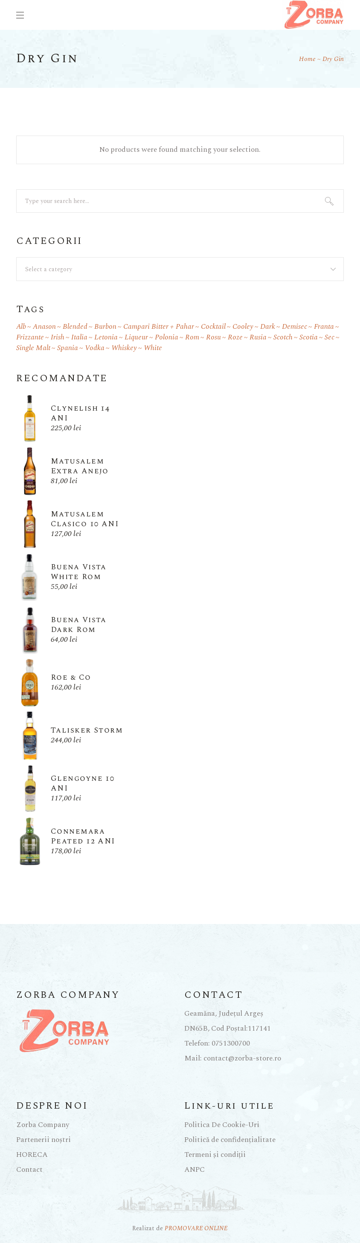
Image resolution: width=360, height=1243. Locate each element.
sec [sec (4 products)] (329, 337)
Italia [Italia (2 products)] (79, 337)
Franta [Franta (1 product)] (324, 327)
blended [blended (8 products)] (75, 327)
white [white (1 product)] (153, 348)
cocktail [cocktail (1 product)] (213, 327)
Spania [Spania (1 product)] (67, 348)
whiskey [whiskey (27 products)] (124, 348)
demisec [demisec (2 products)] (294, 327)
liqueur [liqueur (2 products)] (136, 337)
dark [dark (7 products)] (267, 327)
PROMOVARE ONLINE (196, 1228)
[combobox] (180, 269)
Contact (29, 1169)
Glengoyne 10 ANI (82, 783)
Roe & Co (71, 677)
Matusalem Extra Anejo (80, 466)
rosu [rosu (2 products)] (213, 337)
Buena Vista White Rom (79, 571)
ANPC (194, 1169)
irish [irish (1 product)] (57, 337)
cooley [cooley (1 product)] (242, 327)
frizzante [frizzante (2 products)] (30, 337)
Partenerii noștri (43, 1139)
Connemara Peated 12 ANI (83, 836)
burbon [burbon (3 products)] (105, 327)
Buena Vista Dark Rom (79, 624)
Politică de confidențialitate (230, 1139)
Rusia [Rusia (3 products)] (258, 337)
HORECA (32, 1154)
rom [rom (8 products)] (192, 337)
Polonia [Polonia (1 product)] (166, 337)
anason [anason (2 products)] (44, 327)
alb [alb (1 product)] (21, 327)
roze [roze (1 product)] (235, 337)
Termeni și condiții (215, 1154)
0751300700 (231, 1043)
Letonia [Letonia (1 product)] (106, 337)
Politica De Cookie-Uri (221, 1124)
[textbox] (180, 269)
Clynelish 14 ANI (80, 413)
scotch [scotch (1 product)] (283, 337)
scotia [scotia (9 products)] (308, 337)
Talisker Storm (87, 730)
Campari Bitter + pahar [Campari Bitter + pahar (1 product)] (158, 327)
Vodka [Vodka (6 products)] (95, 348)
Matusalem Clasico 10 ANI (85, 519)
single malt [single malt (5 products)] (33, 348)
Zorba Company (42, 1124)
